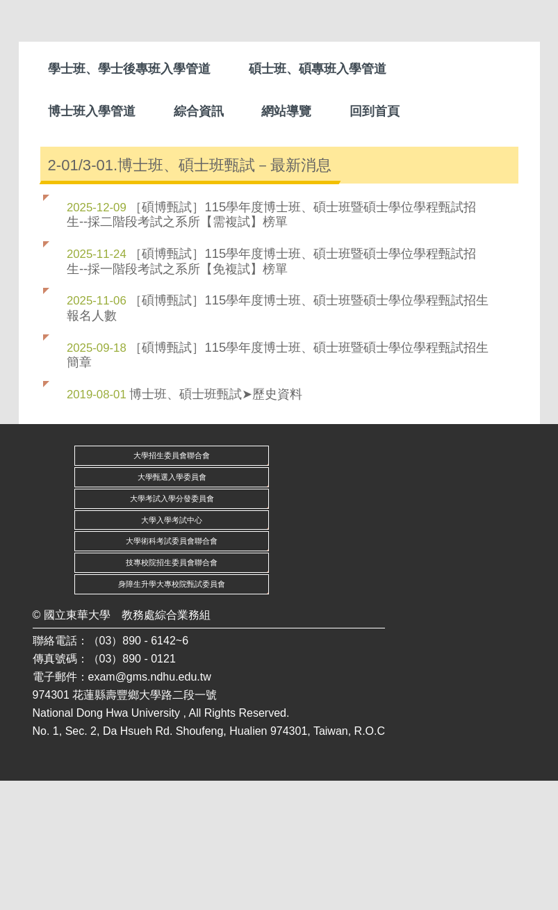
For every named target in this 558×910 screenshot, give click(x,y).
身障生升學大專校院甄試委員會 (171, 713)
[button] (46, 196)
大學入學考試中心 (171, 648)
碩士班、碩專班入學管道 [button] (317, 69)
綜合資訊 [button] (199, 111)
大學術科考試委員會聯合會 (172, 670)
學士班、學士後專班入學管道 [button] (129, 69)
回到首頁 (375, 111)
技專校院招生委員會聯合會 (172, 692)
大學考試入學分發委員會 (172, 628)
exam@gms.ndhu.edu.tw (149, 806)
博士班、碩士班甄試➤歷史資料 (215, 523)
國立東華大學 (77, 744)
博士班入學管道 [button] (92, 111)
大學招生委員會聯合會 (171, 584)
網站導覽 (286, 111)
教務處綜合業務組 (166, 744)
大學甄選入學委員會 (172, 606)
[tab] (268, 254)
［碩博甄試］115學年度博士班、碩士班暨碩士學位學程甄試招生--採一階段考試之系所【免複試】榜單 (271, 390)
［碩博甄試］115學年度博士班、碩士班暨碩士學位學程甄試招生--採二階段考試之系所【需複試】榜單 (271, 343)
